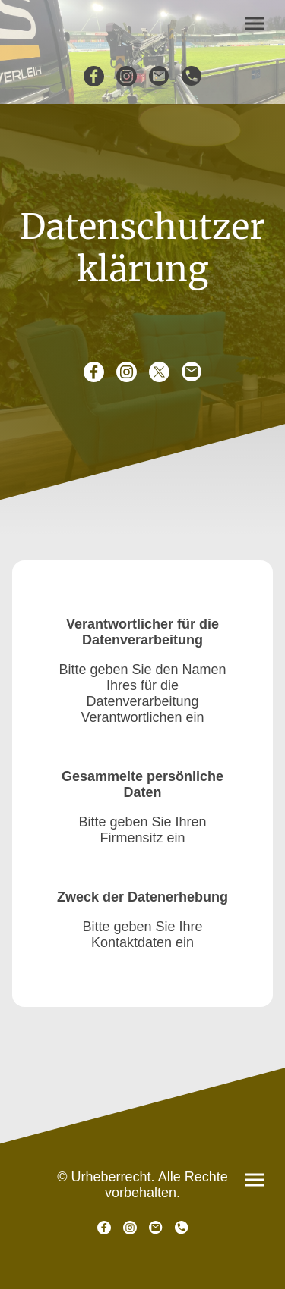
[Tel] (192, 76)
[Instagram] (126, 76)
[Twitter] (159, 372)
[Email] (159, 76)
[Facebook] (94, 76)
